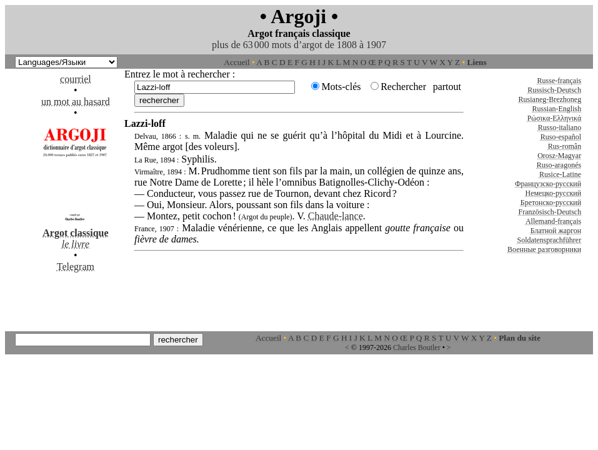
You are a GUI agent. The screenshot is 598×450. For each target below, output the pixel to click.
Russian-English (557, 108)
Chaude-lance (335, 216)
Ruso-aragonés (559, 165)
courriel (75, 79)
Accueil (236, 62)
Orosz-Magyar (559, 155)
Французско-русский (548, 183)
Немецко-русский (553, 193)
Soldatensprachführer (549, 240)
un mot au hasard (75, 101)
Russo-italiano (559, 127)
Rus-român (564, 146)
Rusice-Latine (560, 174)
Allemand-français (553, 221)
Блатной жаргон (556, 230)
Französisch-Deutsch (550, 212)
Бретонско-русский (551, 202)
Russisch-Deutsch (554, 90)
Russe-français (559, 80)
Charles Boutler (417, 347)
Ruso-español (561, 136)
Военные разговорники (544, 249)
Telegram (75, 266)
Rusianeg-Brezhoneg (550, 99)
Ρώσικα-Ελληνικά (554, 118)
